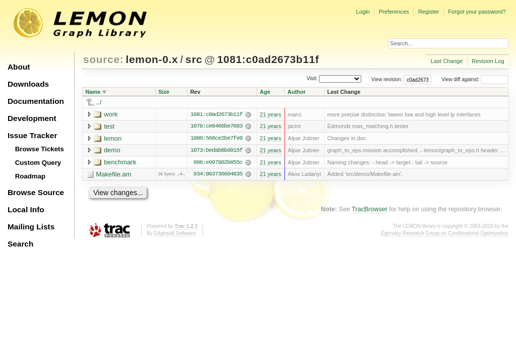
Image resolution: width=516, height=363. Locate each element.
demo (112, 150)
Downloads (28, 84)
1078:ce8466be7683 (216, 127)
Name (93, 92)
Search (20, 243)
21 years (270, 114)
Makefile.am (114, 174)
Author (297, 92)
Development (32, 118)
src (193, 59)
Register (428, 12)
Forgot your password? (476, 12)
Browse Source (36, 192)
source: (103, 59)
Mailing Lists (31, 226)
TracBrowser (370, 209)
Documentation (36, 101)
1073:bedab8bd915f (216, 151)
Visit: (311, 79)
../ (99, 102)
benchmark (120, 162)
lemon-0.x (152, 59)
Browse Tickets (39, 149)
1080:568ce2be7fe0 (216, 139)
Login (362, 12)
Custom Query (38, 162)
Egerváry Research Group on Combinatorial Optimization (444, 233)
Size (163, 92)
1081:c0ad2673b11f (268, 59)
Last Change (447, 61)
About (19, 67)
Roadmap (30, 176)
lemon (112, 138)
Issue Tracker (32, 135)
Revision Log (488, 61)
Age (265, 92)
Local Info (26, 209)
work (110, 114)
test (109, 126)
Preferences (394, 12)
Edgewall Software (175, 233)
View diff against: (474, 79)
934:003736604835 (218, 175)
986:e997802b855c (218, 163)
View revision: (387, 79)
